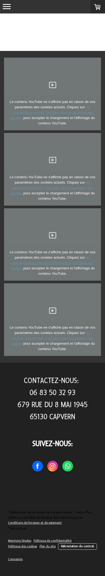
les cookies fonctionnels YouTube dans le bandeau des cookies (51, 112)
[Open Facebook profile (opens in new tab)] (37, 466)
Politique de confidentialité (52, 541)
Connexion (15, 559)
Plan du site (47, 546)
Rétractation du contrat (77, 546)
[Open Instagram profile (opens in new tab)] (52, 466)
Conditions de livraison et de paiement (35, 523)
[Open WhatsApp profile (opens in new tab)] (67, 466)
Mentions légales (19, 541)
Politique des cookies (22, 546)
